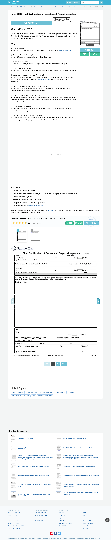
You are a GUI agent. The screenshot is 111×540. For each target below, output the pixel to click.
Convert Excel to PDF (14, 515)
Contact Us (86, 526)
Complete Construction (17, 392)
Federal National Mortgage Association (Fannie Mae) (39, 392)
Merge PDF (62, 515)
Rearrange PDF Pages (65, 523)
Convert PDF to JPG (40, 512)
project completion (64, 50)
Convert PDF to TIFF (40, 520)
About (84, 512)
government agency (43, 79)
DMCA (84, 518)
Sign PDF (61, 518)
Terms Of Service (88, 523)
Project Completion (60, 392)
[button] (98, 301)
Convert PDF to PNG (40, 515)
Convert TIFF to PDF (14, 523)
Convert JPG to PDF (14, 528)
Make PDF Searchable (65, 526)
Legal (33, 395)
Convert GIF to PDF (13, 520)
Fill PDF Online (31, 23)
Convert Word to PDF (14, 512)
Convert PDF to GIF (40, 518)
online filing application (35, 206)
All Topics (85, 528)
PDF (84, 54)
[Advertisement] (44, 137)
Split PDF (61, 512)
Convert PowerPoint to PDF (16, 526)
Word (95, 54)
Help (84, 515)
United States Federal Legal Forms (20, 395)
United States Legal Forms (45, 395)
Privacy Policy (87, 520)
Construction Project (73, 392)
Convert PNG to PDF (14, 518)
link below (51, 210)
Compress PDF (63, 520)
